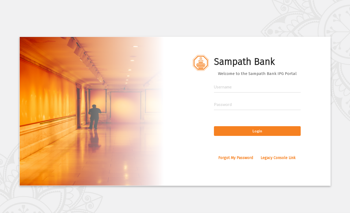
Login (257, 131)
